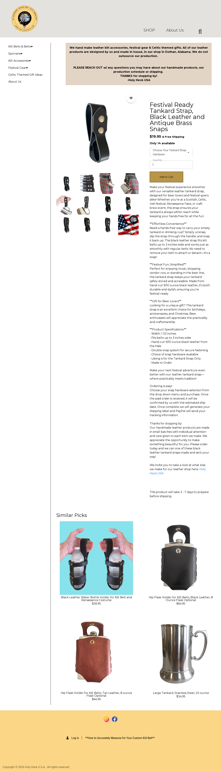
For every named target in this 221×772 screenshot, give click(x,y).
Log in (75, 738)
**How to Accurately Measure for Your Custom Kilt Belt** (120, 738)
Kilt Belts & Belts (20, 46)
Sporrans (15, 53)
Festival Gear (18, 67)
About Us (175, 30)
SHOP (149, 30)
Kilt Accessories (19, 60)
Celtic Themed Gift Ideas (25, 74)
